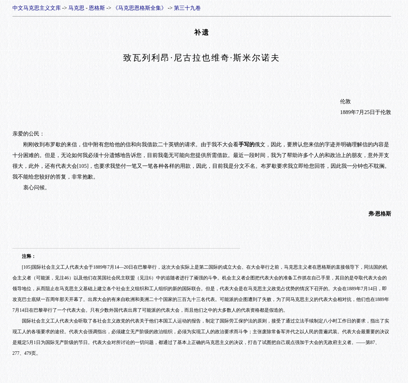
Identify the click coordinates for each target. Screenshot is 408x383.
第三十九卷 (187, 8)
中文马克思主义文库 (36, 8)
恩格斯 (97, 8)
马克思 (76, 8)
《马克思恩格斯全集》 (139, 8)
